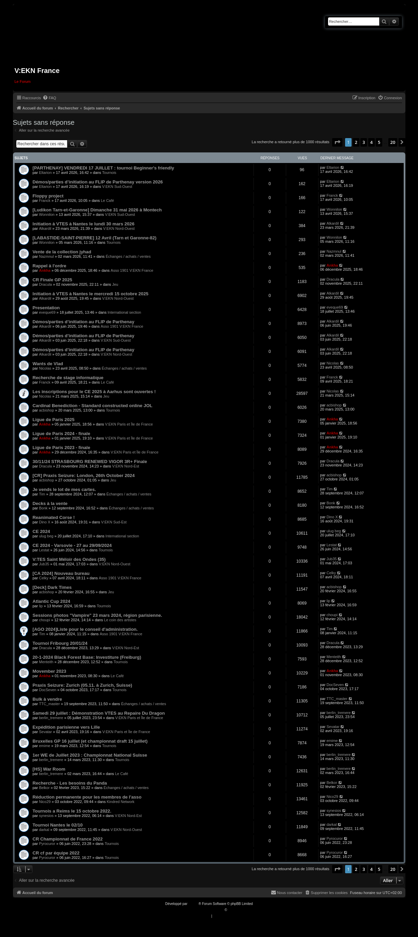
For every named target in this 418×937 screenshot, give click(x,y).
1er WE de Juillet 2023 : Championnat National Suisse (90, 755)
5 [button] (379, 142)
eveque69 (47, 312)
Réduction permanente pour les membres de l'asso (87, 797)
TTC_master (49, 704)
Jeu (115, 284)
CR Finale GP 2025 (52, 279)
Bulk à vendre (47, 699)
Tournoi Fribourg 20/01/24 (60, 643)
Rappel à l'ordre (49, 265)
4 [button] (371, 142)
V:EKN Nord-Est (125, 466)
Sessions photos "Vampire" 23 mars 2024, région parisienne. (97, 615)
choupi (44, 620)
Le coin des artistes (120, 620)
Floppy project (48, 195)
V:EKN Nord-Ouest (119, 228)
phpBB (193, 904)
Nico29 (44, 802)
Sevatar (45, 732)
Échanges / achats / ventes (128, 256)
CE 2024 (41, 531)
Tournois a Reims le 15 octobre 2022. (72, 811)
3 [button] (363, 142)
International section (124, 312)
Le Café (107, 200)
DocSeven (47, 690)
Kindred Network (120, 802)
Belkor (44, 788)
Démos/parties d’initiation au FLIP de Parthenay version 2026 (98, 181)
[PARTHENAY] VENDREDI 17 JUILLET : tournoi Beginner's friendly (103, 167)
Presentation (46, 307)
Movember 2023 (49, 671)
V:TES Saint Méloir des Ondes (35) (69, 559)
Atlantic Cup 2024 (52, 601)
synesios (46, 816)
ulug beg (46, 536)
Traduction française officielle (202, 910)
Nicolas (45, 368)
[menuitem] (49, 98)
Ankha (44, 270)
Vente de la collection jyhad (62, 251)
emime (44, 746)
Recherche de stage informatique (68, 377)
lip (41, 606)
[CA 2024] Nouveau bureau (61, 573)
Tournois (109, 172)
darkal (44, 830)
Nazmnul (46, 256)
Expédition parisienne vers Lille (66, 727)
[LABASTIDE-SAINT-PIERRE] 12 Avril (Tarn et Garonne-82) (95, 237)
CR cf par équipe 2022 (56, 853)
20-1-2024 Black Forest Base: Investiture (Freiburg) (87, 657)
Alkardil (45, 228)
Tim (42, 494)
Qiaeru (233, 910)
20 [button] (393, 142)
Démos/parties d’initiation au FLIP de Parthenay (84, 321)
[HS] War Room (49, 769)
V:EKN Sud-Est (114, 522)
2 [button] (356, 142)
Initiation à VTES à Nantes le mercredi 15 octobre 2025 (91, 293)
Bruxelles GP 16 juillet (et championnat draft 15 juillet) (90, 741)
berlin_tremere (51, 718)
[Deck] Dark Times (52, 587)
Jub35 (44, 564)
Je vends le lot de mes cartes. (64, 489)
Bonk (43, 508)
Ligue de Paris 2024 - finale (61, 433)
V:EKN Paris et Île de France (129, 424)
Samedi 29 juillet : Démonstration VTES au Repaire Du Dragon (99, 713)
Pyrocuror (47, 844)
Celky (43, 578)
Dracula (45, 284)
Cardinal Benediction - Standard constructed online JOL (93, 405)
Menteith (46, 662)
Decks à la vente (50, 503)
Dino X (44, 522)
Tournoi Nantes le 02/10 (58, 825)
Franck (44, 200)
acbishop (46, 410)
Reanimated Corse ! (54, 517)
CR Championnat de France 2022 (68, 839)
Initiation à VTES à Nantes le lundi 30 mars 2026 (84, 223)
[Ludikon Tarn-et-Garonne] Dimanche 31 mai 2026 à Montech (97, 209)
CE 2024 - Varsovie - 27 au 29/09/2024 (72, 545)
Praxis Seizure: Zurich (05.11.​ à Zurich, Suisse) (82, 685)
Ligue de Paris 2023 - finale (61, 447)
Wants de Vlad (48, 363)
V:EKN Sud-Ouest (117, 186)
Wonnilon (47, 214)
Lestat (44, 550)
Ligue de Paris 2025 (54, 419)
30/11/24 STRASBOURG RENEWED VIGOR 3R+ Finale (90, 461)
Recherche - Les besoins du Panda (70, 783)
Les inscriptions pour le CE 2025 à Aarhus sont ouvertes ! (94, 391)
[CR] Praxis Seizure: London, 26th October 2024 (84, 475)
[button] (337, 142)
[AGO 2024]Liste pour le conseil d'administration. (85, 629)
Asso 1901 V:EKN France (132, 270)
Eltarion (45, 172)
